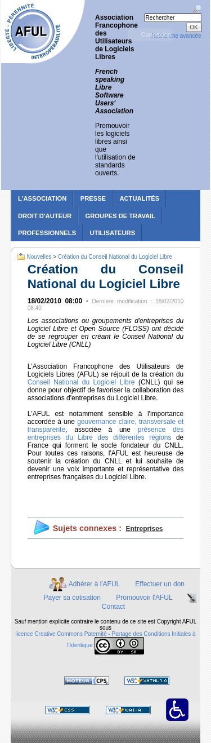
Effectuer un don (160, 584)
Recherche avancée (176, 36)
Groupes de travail (121, 216)
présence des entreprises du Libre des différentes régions (106, 433)
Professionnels (47, 232)
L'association (42, 198)
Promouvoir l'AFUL (144, 598)
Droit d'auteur (44, 216)
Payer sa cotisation (72, 598)
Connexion (156, 34)
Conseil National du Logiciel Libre (81, 382)
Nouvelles (39, 256)
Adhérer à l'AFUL (94, 584)
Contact (113, 607)
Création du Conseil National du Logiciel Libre (115, 256)
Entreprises (144, 529)
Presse (93, 198)
